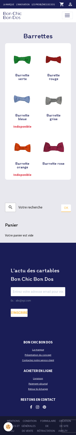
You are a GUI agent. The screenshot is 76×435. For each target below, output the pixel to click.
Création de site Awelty (64, 426)
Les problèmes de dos (43, 4)
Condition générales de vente (28, 426)
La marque (8, 4)
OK (66, 208)
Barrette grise (54, 117)
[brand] (13, 15)
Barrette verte (22, 77)
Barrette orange (22, 165)
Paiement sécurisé (38, 383)
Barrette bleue (22, 117)
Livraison (38, 378)
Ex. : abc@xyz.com (21, 300)
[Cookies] (8, 426)
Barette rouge (53, 77)
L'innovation (23, 4)
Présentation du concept (38, 354)
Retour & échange (38, 388)
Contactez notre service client (38, 360)
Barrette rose (53, 163)
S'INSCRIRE (19, 313)
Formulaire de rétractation (46, 426)
